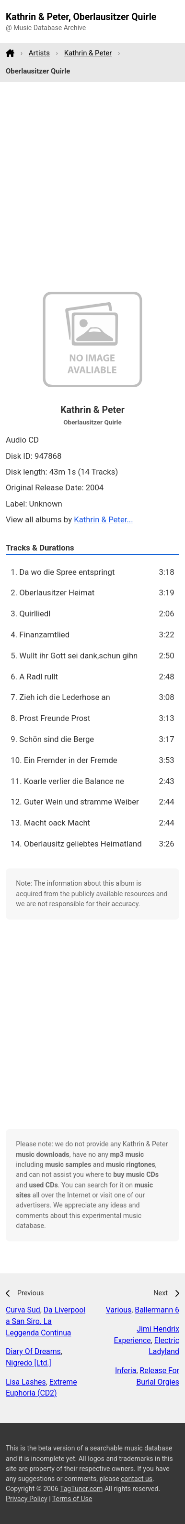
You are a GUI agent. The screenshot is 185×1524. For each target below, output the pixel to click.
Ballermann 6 (157, 1309)
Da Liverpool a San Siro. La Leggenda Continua (45, 1321)
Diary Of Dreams (33, 1351)
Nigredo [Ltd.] (28, 1362)
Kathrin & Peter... (103, 519)
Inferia (126, 1370)
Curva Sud (23, 1309)
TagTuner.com (81, 1488)
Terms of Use (72, 1499)
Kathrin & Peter (88, 53)
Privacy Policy (26, 1499)
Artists (39, 53)
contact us (136, 1478)
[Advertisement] (92, 187)
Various (118, 1309)
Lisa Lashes (26, 1381)
